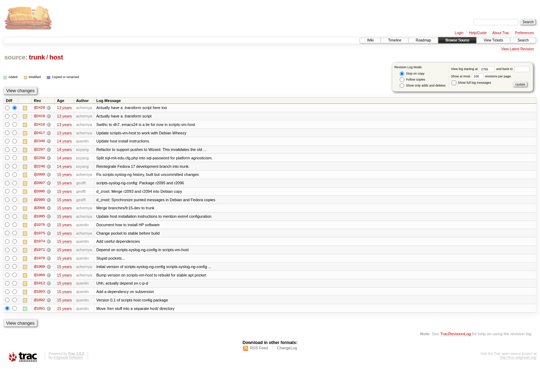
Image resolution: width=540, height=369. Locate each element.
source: (15, 57)
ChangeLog (287, 350)
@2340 (39, 141)
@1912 (39, 285)
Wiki (370, 40)
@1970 (39, 259)
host (56, 57)
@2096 (39, 192)
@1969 (39, 268)
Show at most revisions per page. (481, 76)
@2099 (39, 175)
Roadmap (423, 40)
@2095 (39, 200)
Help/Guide (478, 33)
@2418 (39, 124)
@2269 (39, 158)
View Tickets (493, 40)
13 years (64, 108)
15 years (64, 175)
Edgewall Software (68, 360)
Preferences (524, 33)
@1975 (39, 234)
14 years (64, 141)
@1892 (39, 302)
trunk (37, 57)
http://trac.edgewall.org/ (518, 360)
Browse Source (457, 40)
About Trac (500, 33)
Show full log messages (471, 82)
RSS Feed (259, 350)
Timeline (394, 40)
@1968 (39, 276)
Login (459, 33)
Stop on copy (412, 73)
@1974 (39, 243)
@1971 (39, 251)
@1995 (39, 217)
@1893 (39, 293)
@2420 (39, 107)
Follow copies (412, 79)
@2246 (39, 167)
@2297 (39, 150)
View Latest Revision (517, 49)
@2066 (39, 209)
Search (523, 40)
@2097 (39, 183)
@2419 (39, 116)
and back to (513, 69)
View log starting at (473, 69)
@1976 (39, 226)
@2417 (39, 133)
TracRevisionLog (455, 335)
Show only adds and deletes (422, 85)
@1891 (39, 310)
